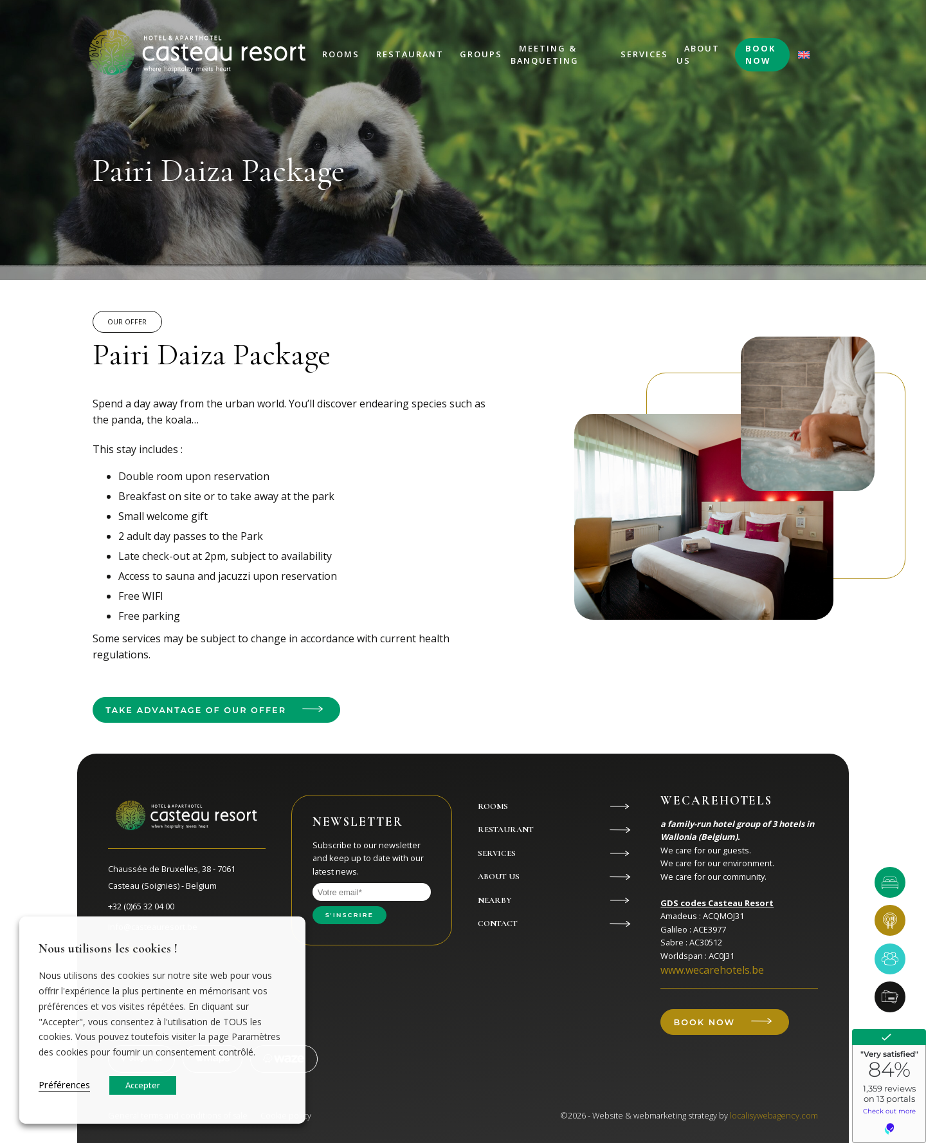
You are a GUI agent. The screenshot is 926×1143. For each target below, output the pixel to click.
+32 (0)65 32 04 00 (141, 906)
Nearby (494, 900)
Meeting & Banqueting (545, 54)
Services (644, 54)
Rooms (340, 54)
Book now (760, 54)
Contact (498, 923)
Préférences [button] (64, 1084)
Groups (481, 54)
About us (698, 54)
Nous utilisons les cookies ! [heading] (108, 948)
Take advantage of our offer (195, 710)
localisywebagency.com (774, 1115)
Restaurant (410, 54)
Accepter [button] (142, 1085)
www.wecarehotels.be (712, 970)
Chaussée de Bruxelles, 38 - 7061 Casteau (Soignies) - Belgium (171, 877)
